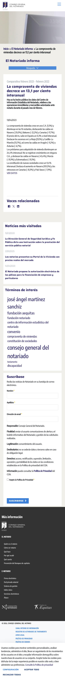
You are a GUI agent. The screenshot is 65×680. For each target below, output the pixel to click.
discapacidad (14, 394)
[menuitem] (11, 573)
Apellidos (11, 431)
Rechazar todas (12, 674)
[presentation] (28, 518)
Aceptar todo (31, 669)
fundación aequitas (21, 341)
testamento (12, 390)
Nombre (10, 419)
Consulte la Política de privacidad (39, 664)
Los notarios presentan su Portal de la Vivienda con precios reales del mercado (32, 287)
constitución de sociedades (22, 369)
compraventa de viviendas (22, 365)
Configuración (11, 669)
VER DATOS (12, 220)
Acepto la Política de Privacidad (20, 508)
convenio (13, 360)
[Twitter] (13, 235)
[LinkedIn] (18, 235)
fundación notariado (18, 346)
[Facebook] (9, 235)
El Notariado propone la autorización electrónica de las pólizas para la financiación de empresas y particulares (32, 303)
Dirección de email (14, 442)
